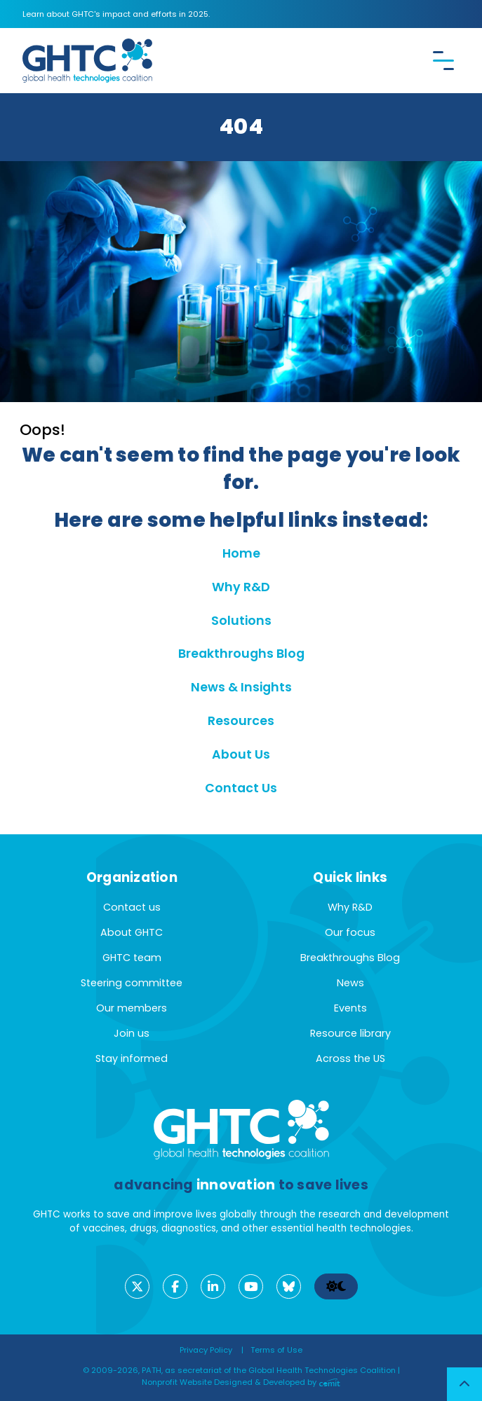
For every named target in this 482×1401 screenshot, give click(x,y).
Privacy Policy (206, 1349)
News (350, 983)
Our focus (350, 932)
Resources (241, 720)
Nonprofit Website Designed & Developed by (241, 1382)
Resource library (350, 1033)
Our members (131, 1008)
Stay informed (131, 1058)
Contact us (132, 907)
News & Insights (241, 687)
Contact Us (241, 788)
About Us (241, 754)
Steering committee (131, 983)
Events (350, 1008)
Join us (131, 1033)
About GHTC (131, 932)
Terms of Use (276, 1349)
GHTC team (131, 958)
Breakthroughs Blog (241, 653)
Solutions (241, 620)
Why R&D (241, 587)
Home (241, 553)
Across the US (350, 1058)
